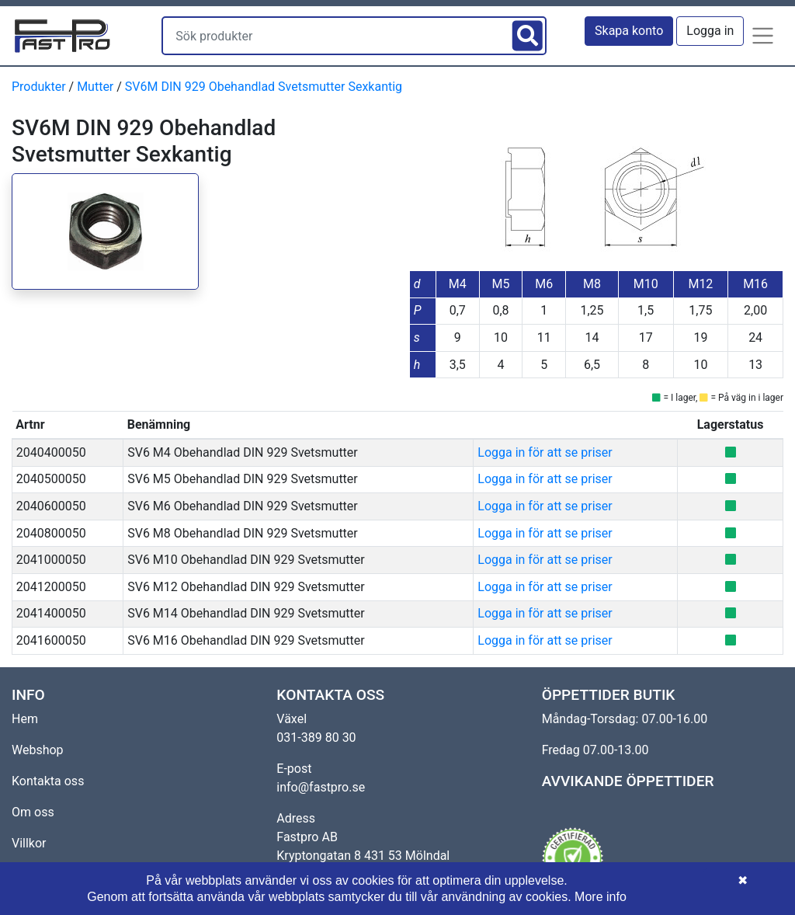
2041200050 (51, 586)
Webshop (38, 750)
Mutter (95, 86)
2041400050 (51, 613)
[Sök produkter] (335, 35)
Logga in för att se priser (544, 452)
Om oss (33, 812)
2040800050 (51, 533)
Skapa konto (629, 30)
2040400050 (51, 452)
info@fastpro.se (320, 787)
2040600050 (51, 506)
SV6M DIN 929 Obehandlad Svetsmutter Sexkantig (263, 86)
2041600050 (51, 640)
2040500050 (51, 478)
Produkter (39, 86)
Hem (25, 718)
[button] (763, 35)
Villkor (29, 843)
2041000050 (51, 559)
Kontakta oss (48, 781)
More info (601, 896)
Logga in (710, 30)
